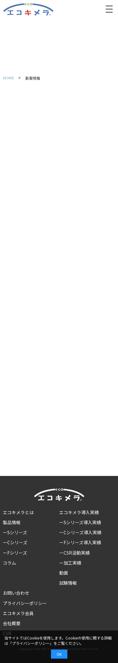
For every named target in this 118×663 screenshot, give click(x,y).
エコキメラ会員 (18, 613)
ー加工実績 (70, 563)
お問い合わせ (16, 593)
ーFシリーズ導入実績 (80, 542)
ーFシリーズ (15, 553)
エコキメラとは (18, 512)
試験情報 (68, 583)
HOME (8, 78)
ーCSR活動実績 (74, 553)
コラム (9, 563)
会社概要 (11, 623)
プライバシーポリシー (25, 603)
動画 (63, 573)
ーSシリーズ (15, 532)
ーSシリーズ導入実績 (80, 522)
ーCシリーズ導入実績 (80, 532)
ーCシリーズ (15, 542)
